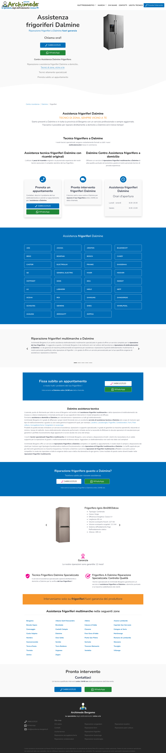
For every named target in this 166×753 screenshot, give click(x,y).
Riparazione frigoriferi (92, 731)
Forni (129, 422)
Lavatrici (94, 422)
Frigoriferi (112, 422)
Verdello (88, 650)
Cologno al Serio (120, 629)
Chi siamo (112, 5)
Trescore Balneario (92, 646)
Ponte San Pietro (91, 638)
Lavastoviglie (103, 422)
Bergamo (30, 621)
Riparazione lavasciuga (93, 735)
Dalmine (45, 104)
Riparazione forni (91, 728)
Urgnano (58, 650)
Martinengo (118, 633)
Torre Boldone (61, 646)
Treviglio (117, 646)
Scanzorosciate (32, 642)
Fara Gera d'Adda (91, 633)
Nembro (29, 638)
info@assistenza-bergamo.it (36, 729)
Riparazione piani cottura (124, 728)
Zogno (57, 655)
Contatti (123, 5)
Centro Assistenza (32, 104)
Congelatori (49, 425)
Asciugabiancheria (37, 425)
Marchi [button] (101, 5)
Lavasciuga (59, 425)
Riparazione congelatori (93, 724)
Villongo (117, 650)
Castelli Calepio (61, 629)
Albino (87, 621)
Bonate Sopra (31, 625)
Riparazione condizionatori (64, 739)
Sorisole (88, 642)
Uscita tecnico (136, 5)
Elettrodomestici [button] (86, 5)
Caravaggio (30, 629)
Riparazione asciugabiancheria (65, 735)
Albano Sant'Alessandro (65, 621)
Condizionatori (121, 422)
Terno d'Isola (31, 646)
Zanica (28, 655)
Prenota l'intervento (154, 5)
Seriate (58, 642)
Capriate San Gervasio (122, 625)
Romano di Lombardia (122, 638)
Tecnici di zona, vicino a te (52, 67)
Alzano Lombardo (121, 621)
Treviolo (29, 650)
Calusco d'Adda (91, 625)
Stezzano (117, 642)
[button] (27, 349)
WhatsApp (53, 52)
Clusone (88, 629)
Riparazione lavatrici (122, 724)
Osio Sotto (59, 638)
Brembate (59, 625)
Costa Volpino (31, 633)
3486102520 (53, 45)
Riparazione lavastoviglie (94, 739)
